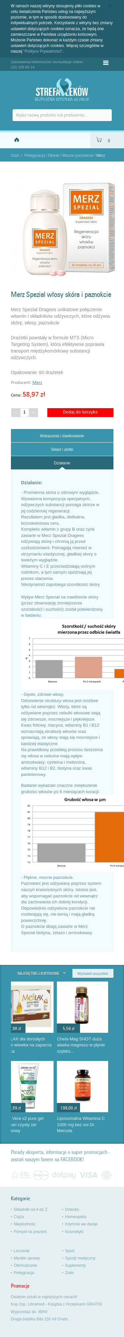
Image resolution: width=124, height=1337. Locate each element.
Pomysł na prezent (30, 1231)
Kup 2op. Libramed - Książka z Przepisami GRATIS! (57, 1304)
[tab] (62, 435)
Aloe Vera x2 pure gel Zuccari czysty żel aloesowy (31, 1124)
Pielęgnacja (34, 155)
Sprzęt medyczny (80, 1258)
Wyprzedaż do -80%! (29, 1312)
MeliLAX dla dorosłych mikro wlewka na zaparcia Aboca (35, 1045)
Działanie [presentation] (62, 463)
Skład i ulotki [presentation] (62, 449)
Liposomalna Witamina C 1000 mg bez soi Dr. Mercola (89, 1124)
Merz (37, 382)
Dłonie (53, 155)
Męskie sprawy (27, 1258)
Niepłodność (25, 1224)
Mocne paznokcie (77, 155)
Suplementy (75, 1265)
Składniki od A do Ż (31, 1209)
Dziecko (72, 1209)
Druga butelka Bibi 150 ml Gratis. (40, 1319)
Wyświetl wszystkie (92, 974)
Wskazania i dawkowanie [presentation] (62, 436)
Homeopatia (76, 1217)
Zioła (69, 1272)
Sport (70, 1251)
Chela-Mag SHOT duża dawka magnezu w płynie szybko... (89, 1045)
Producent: (21, 382)
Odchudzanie (25, 1265)
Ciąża (19, 1217)
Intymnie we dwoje (81, 1224)
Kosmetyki (74, 1231)
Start (15, 155)
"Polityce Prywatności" (43, 51)
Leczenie (22, 1251)
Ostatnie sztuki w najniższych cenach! (44, 1297)
